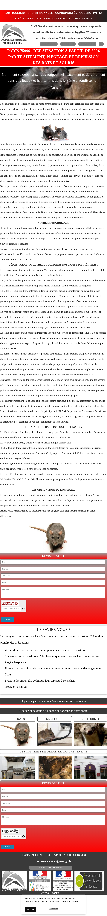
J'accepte (30, 909)
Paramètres (53, 909)
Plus (101, 44)
